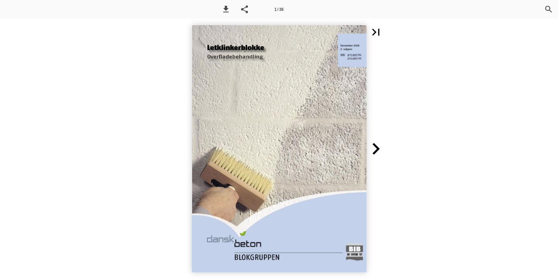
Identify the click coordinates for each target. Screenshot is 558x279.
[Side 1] (279, 9)
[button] (226, 9)
